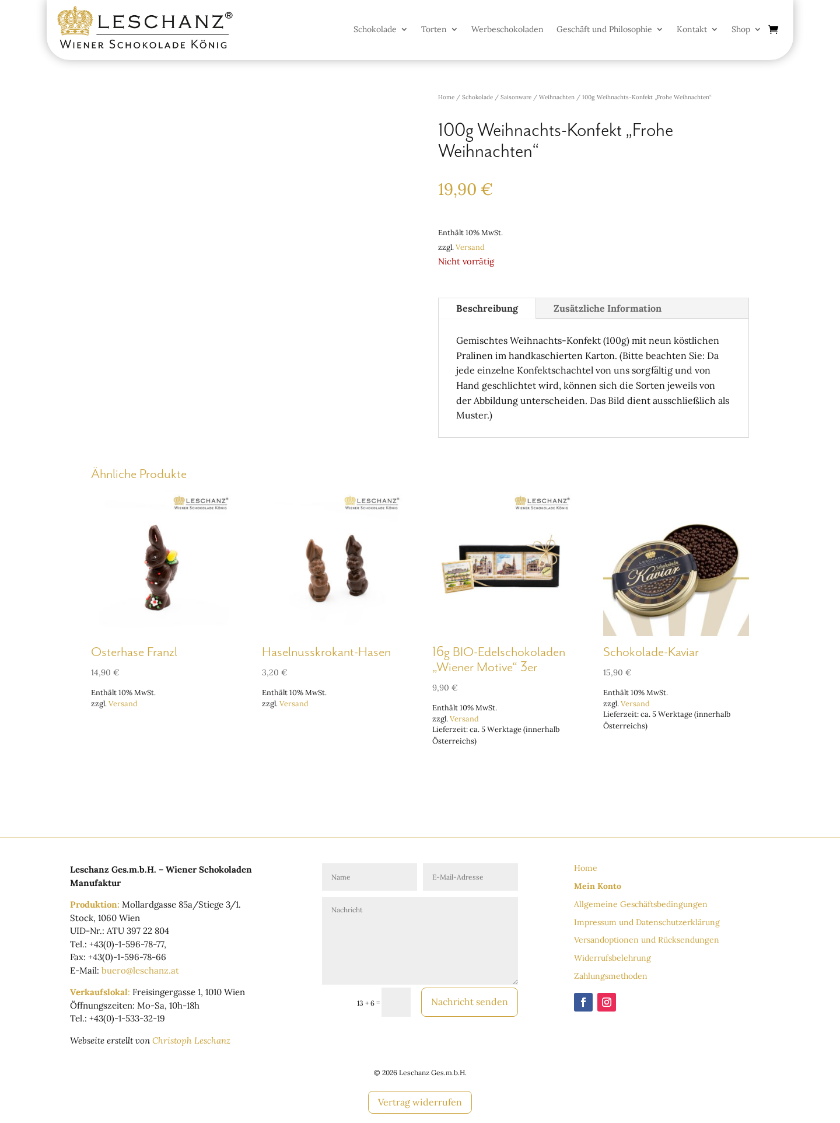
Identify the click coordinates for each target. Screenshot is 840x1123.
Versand (470, 247)
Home (446, 97)
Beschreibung (487, 308)
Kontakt (692, 29)
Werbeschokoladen (507, 29)
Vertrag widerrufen (420, 1102)
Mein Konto (597, 886)
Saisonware (516, 97)
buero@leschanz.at (140, 970)
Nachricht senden (468, 1001)
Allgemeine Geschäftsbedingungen (641, 904)
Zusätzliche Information (608, 308)
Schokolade (375, 29)
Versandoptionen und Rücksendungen (646, 939)
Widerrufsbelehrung (612, 958)
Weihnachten (557, 97)
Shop (741, 29)
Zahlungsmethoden (611, 976)
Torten (434, 29)
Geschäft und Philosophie (604, 29)
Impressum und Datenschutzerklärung (647, 922)
